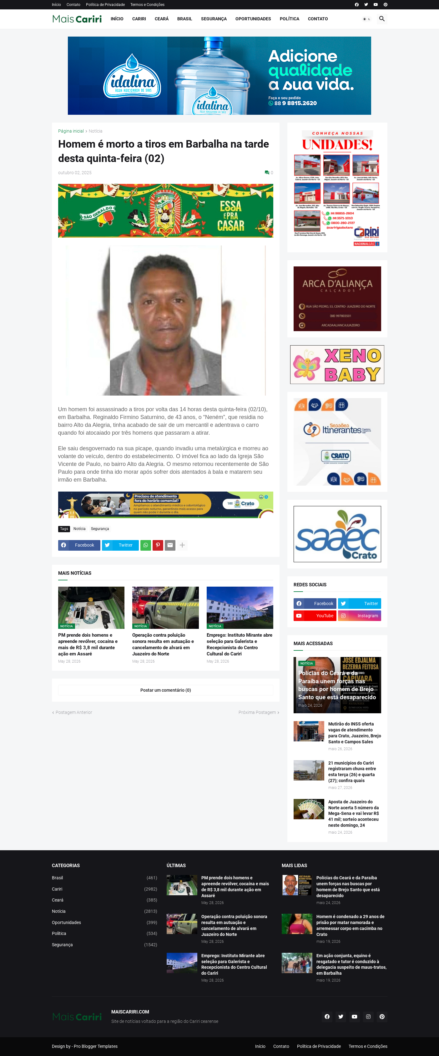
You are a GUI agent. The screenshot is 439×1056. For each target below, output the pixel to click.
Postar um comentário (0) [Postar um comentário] (165, 690)
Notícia (96, 131)
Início (56, 5)
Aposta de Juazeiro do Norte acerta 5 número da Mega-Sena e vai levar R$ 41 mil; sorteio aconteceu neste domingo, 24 (353, 813)
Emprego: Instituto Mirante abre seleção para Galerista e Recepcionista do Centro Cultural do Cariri (239, 644)
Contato (73, 5)
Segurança (214, 18)
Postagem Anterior (74, 712)
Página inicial (71, 131)
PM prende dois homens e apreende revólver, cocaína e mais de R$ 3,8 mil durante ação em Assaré (88, 644)
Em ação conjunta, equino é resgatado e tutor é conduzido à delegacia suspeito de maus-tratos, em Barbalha (351, 964)
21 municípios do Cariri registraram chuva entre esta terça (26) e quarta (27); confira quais (352, 771)
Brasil (184, 18)
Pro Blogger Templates (96, 1046)
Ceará (162, 18)
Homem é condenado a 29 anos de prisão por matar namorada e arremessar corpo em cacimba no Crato (350, 925)
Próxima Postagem (257, 712)
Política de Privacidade (105, 5)
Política (289, 18)
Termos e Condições (147, 5)
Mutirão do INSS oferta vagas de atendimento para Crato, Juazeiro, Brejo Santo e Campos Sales (354, 732)
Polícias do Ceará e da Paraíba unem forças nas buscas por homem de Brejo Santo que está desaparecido (348, 886)
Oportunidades (253, 18)
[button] (366, 19)
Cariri (139, 18)
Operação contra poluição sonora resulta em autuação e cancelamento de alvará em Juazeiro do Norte (163, 644)
